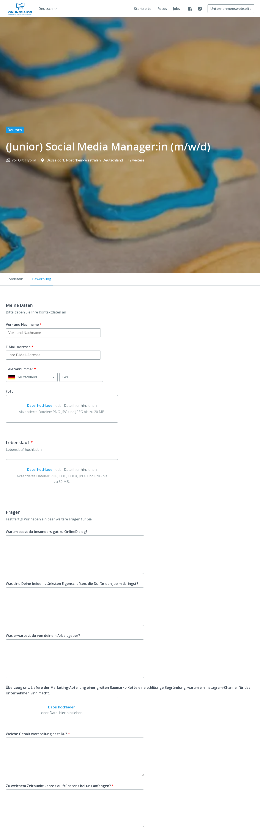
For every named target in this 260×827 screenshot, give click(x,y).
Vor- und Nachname (24, 324)
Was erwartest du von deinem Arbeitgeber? (43, 635)
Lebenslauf (19, 442)
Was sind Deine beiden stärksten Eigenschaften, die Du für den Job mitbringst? (72, 583)
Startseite (142, 8)
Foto (10, 391)
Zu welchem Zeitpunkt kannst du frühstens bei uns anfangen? (60, 785)
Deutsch (15, 129)
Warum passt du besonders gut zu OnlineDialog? (46, 531)
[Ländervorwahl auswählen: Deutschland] (32, 377)
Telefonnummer (21, 369)
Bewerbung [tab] (41, 279)
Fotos (162, 8)
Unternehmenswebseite (231, 8)
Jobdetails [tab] (16, 279)
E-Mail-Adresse (19, 347)
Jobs (176, 8)
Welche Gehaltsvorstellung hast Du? (38, 733)
